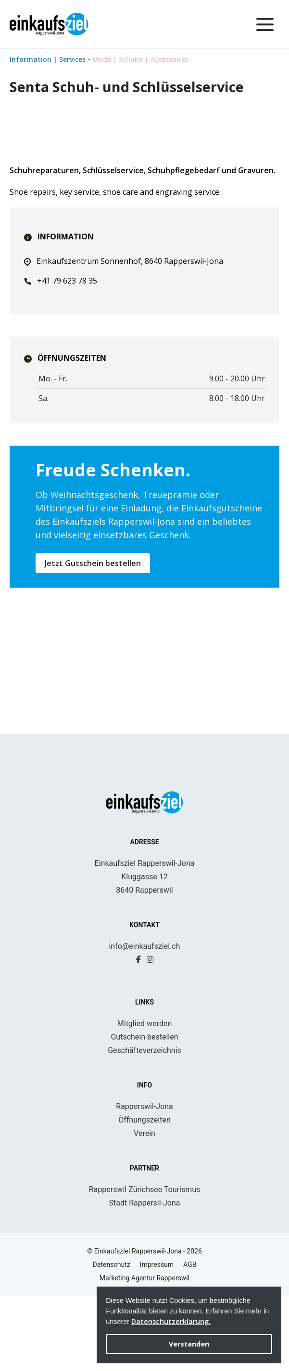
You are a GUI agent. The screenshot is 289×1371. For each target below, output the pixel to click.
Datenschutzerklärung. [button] (171, 1321)
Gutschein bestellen (144, 1111)
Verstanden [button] (189, 1343)
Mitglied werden (144, 1098)
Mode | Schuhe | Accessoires (140, 59)
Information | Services (49, 59)
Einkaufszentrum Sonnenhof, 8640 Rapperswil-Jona (123, 418)
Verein (144, 1208)
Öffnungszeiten (144, 1194)
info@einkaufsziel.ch (144, 1021)
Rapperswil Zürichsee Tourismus (145, 1264)
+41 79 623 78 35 (60, 438)
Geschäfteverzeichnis (144, 1125)
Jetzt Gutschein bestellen (93, 720)
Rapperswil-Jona (144, 1181)
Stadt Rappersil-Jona (144, 1277)
